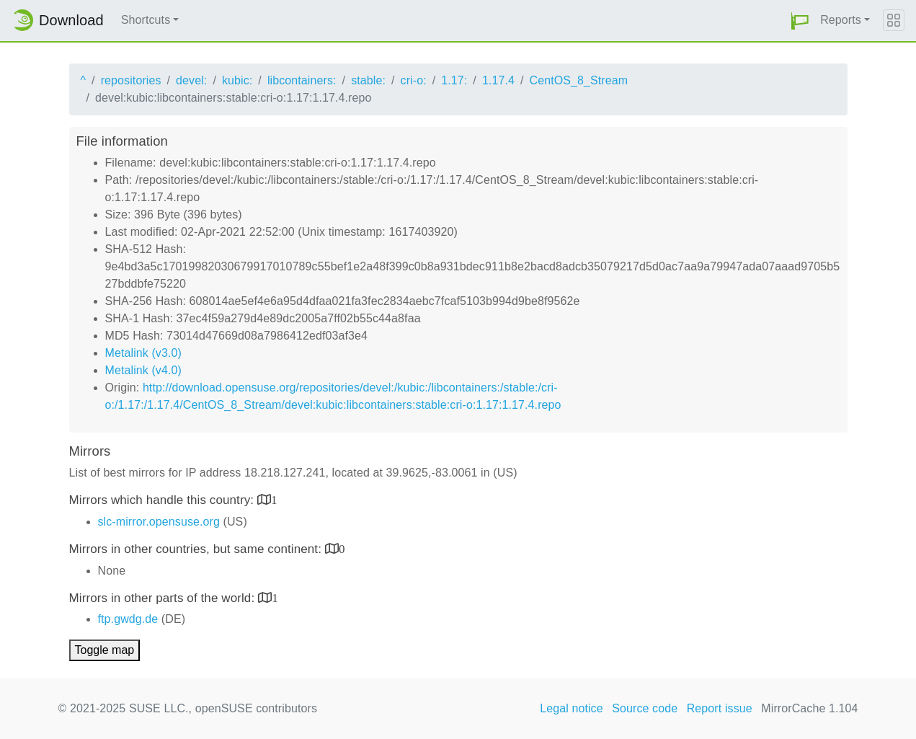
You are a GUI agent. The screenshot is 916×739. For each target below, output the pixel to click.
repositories (131, 80)
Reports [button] (840, 20)
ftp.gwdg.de (128, 619)
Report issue (719, 708)
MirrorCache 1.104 (809, 708)
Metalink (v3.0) (143, 353)
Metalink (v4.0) (143, 370)
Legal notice (571, 708)
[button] (800, 20)
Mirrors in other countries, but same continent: (197, 549)
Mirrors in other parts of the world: (164, 598)
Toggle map (105, 650)
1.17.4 (498, 80)
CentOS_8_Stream (579, 80)
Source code (644, 708)
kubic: (237, 80)
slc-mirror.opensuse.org (159, 521)
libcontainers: (302, 80)
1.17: (454, 80)
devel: (191, 80)
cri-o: (414, 80)
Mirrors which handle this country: (163, 500)
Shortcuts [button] (146, 20)
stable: (368, 80)
